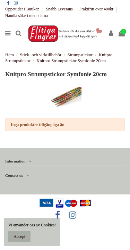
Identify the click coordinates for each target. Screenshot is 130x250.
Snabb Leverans (60, 9)
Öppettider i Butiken (23, 9)
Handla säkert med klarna (26, 15)
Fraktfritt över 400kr (97, 9)
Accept (19, 236)
